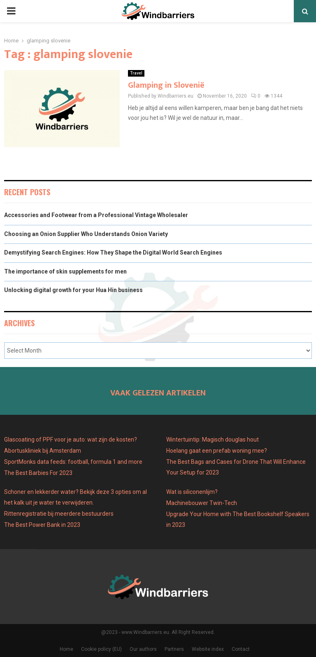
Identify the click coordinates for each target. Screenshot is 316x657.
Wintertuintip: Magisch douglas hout (212, 439)
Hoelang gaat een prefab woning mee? (216, 450)
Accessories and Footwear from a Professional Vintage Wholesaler (96, 215)
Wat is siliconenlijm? (192, 492)
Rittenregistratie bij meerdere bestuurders (59, 513)
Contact (241, 649)
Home (66, 649)
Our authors (143, 649)
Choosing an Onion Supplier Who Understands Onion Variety (86, 234)
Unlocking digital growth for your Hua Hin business (73, 290)
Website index (208, 649)
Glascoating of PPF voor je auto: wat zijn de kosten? (70, 439)
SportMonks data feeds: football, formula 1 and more (73, 461)
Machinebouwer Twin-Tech (202, 503)
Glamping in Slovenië (166, 85)
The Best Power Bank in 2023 (42, 524)
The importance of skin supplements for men (65, 271)
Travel (136, 73)
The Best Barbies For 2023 (38, 473)
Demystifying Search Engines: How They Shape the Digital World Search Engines (113, 252)
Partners (174, 649)
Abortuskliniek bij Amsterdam (42, 450)
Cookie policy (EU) (101, 649)
